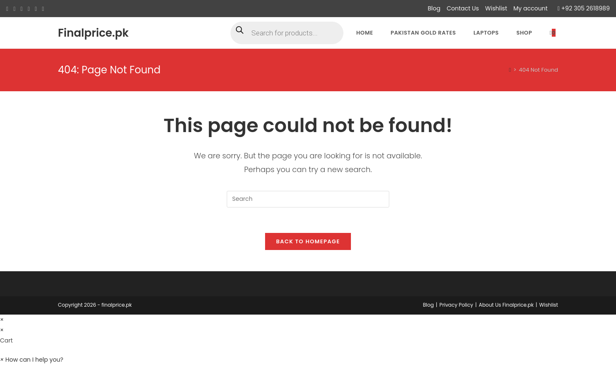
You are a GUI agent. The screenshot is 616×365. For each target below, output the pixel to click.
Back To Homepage (308, 241)
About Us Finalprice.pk (506, 304)
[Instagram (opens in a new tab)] (28, 9)
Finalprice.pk (93, 32)
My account (530, 8)
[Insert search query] (308, 199)
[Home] (510, 70)
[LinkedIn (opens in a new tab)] (36, 9)
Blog (434, 8)
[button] (31, 359)
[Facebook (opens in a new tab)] (14, 9)
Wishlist (496, 8)
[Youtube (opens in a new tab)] (43, 9)
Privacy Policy (456, 304)
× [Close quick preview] (2, 319)
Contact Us (463, 8)
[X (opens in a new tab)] (8, 9)
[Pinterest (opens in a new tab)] (21, 9)
